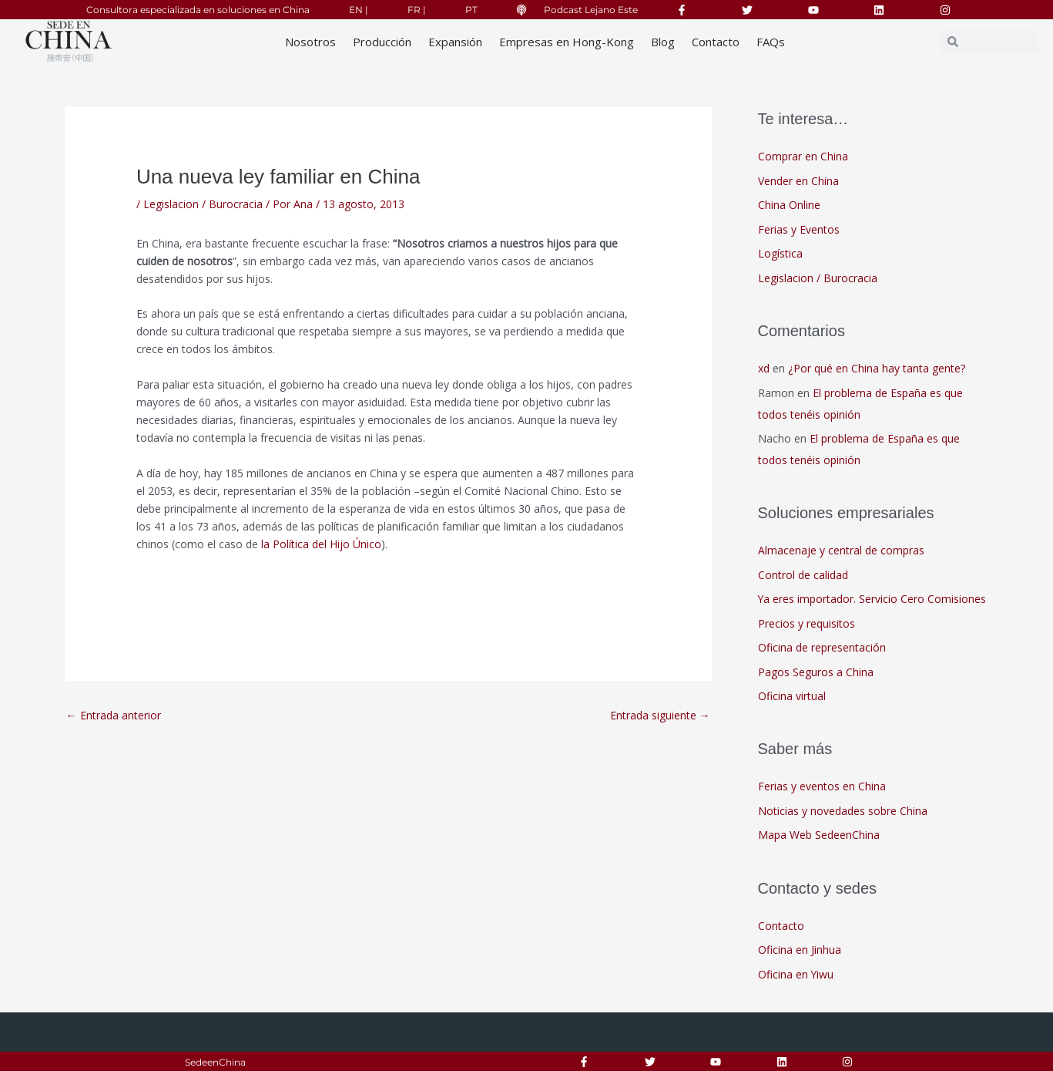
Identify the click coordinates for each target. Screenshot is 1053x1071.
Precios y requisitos (806, 623)
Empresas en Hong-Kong (566, 41)
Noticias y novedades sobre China (842, 810)
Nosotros (310, 41)
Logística (780, 253)
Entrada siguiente (660, 715)
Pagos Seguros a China (816, 672)
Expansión (455, 41)
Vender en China (798, 180)
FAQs (770, 41)
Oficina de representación (822, 647)
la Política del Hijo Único (319, 544)
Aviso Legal (512, 1062)
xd (764, 368)
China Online (789, 204)
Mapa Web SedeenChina (819, 834)
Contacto (715, 41)
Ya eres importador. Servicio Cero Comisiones (872, 598)
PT (471, 9)
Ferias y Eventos (799, 229)
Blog (663, 41)
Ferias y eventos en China (822, 786)
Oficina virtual (792, 696)
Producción (382, 41)
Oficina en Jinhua (799, 949)
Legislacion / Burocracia (203, 204)
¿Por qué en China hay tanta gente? (876, 368)
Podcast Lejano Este (591, 9)
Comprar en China (803, 156)
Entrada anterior (113, 715)
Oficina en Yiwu (796, 974)
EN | (358, 9)
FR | (416, 9)
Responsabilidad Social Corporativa (366, 1062)
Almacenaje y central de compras (841, 550)
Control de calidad (803, 574)
